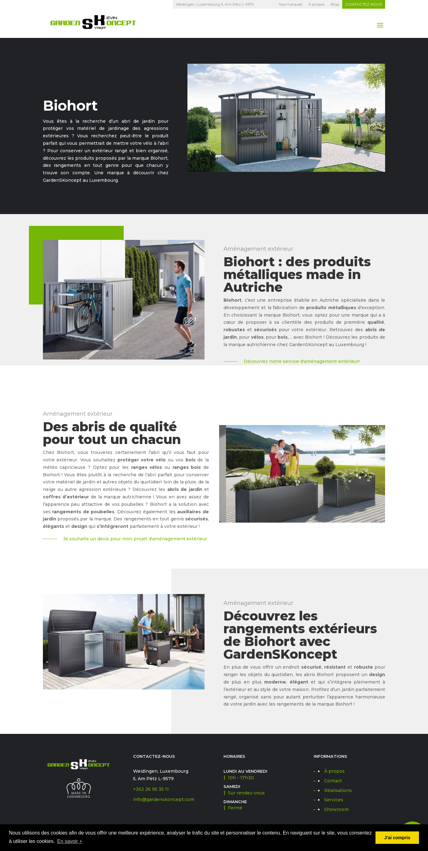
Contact (333, 781)
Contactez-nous (363, 4)
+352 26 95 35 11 (151, 789)
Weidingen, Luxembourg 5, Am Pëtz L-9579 (215, 4)
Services (333, 800)
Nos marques (290, 4)
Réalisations (338, 790)
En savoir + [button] (69, 841)
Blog (335, 4)
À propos (316, 4)
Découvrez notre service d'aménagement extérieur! (302, 361)
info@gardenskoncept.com (163, 799)
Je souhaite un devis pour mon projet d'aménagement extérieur (135, 539)
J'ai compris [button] (397, 837)
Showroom (336, 809)
